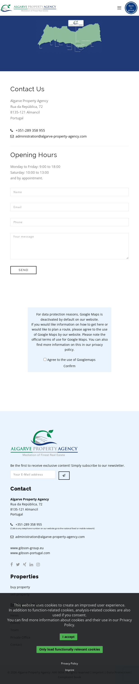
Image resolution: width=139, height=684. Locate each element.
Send (24, 270)
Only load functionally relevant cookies (69, 649)
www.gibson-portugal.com (30, 553)
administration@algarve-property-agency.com (48, 136)
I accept (68, 637)
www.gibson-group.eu (27, 548)
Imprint (69, 670)
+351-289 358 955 (27, 130)
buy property (20, 587)
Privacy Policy (69, 663)
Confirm (69, 366)
